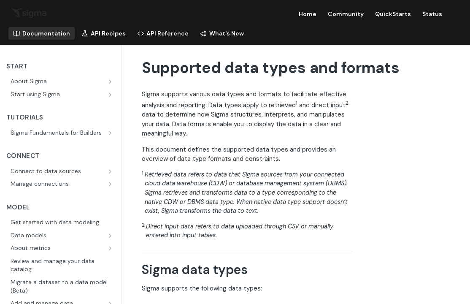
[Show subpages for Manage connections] (111, 184)
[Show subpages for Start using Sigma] (111, 94)
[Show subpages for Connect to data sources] (111, 171)
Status (432, 14)
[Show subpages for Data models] (111, 235)
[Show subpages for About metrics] (111, 248)
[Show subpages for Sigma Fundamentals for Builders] (111, 133)
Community (346, 14)
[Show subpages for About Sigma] (111, 81)
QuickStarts (393, 14)
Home (307, 14)
